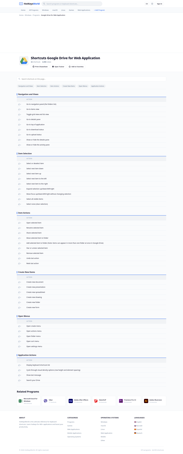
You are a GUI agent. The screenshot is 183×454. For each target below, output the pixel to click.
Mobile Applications (74, 433)
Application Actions (97, 86)
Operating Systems (74, 437)
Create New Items (69, 86)
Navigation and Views (25, 86)
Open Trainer (58, 67)
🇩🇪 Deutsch (138, 433)
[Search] (72, 3)
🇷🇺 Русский (138, 426)
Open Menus (83, 86)
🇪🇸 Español (138, 429)
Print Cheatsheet (40, 67)
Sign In (159, 4)
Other (103, 440)
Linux (63, 10)
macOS (54, 10)
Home (23, 10)
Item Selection (41, 86)
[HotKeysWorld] (29, 4)
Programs (70, 422)
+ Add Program (99, 10)
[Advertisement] (91, 34)
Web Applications (84, 10)
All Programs (33, 10)
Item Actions (54, 86)
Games (71, 10)
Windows (45, 10)
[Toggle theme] (152, 4)
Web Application (106, 433)
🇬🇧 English (138, 422)
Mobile (103, 437)
